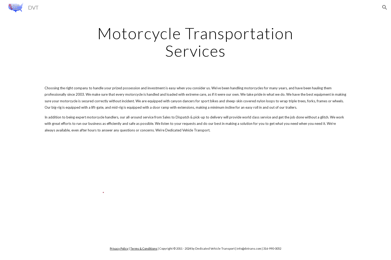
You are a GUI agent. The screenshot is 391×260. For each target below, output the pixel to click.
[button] (384, 7)
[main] (195, 41)
